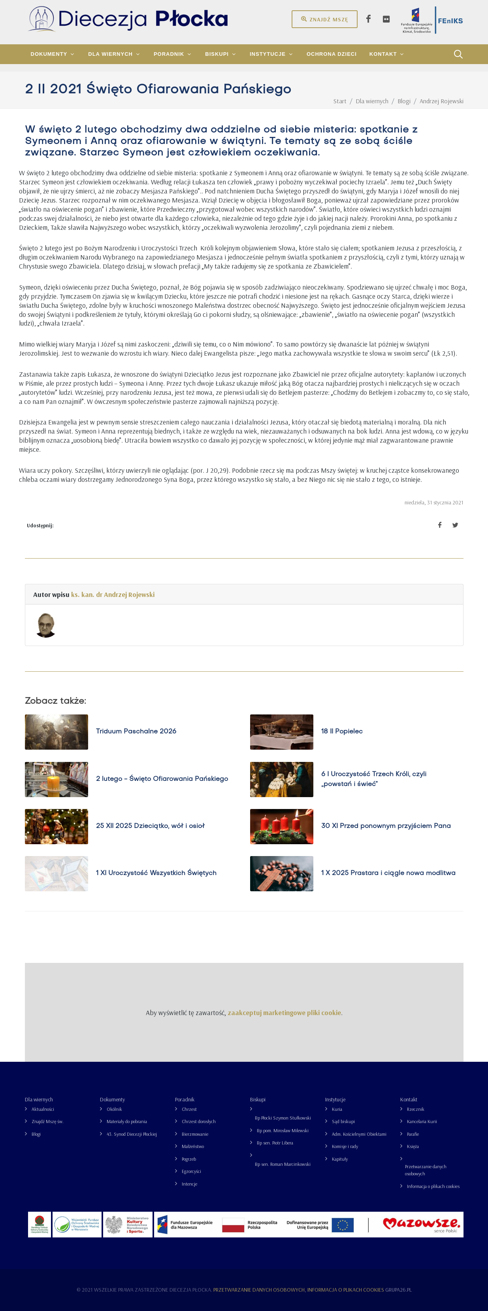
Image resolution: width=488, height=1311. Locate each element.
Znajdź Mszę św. (48, 1121)
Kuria (337, 1109)
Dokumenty (112, 1099)
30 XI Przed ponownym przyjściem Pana (386, 826)
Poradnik (184, 1099)
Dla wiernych (39, 1099)
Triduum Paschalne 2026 (136, 732)
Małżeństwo (193, 1146)
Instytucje (335, 1099)
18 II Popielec (342, 732)
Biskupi (258, 1099)
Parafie (413, 1134)
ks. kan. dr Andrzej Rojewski (113, 594)
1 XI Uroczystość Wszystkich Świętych (156, 873)
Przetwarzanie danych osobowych (426, 1169)
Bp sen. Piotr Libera (275, 1143)
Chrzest (189, 1109)
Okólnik (114, 1109)
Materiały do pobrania (127, 1121)
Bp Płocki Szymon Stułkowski (283, 1118)
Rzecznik (415, 1109)
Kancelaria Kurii (422, 1121)
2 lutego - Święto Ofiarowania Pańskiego (162, 779)
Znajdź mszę (324, 19)
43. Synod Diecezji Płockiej (132, 1134)
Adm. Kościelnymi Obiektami (359, 1134)
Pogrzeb (189, 1159)
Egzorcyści (191, 1171)
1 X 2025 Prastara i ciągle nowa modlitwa (388, 873)
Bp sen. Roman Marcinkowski (283, 1164)
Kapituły (340, 1159)
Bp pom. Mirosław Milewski (283, 1130)
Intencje (189, 1184)
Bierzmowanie (195, 1134)
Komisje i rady (345, 1146)
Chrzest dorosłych (199, 1121)
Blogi (36, 1134)
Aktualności (43, 1109)
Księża (413, 1146)
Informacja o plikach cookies (433, 1186)
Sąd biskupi (343, 1121)
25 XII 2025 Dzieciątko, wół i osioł (150, 826)
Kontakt (408, 1099)
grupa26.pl (398, 1289)
